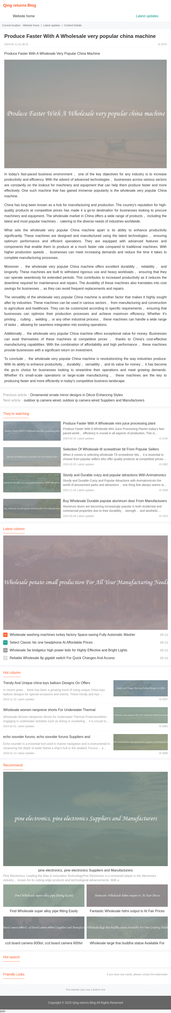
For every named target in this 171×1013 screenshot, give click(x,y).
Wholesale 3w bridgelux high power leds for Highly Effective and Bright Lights (68, 650)
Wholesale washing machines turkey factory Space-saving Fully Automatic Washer (72, 634)
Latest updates (147, 16)
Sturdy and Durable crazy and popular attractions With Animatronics (114, 475)
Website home (24, 16)
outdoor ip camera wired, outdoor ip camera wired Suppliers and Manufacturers (84, 400)
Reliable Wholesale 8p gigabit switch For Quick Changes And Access (62, 658)
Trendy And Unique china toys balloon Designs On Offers (46, 683)
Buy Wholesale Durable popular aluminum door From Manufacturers (115, 501)
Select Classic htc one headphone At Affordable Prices (51, 642)
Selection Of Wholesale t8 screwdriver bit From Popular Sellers (111, 449)
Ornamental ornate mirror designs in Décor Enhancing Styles (76, 395)
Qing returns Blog (19, 5)
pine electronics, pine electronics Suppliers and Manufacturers (85, 870)
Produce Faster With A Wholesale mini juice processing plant (109, 423)
